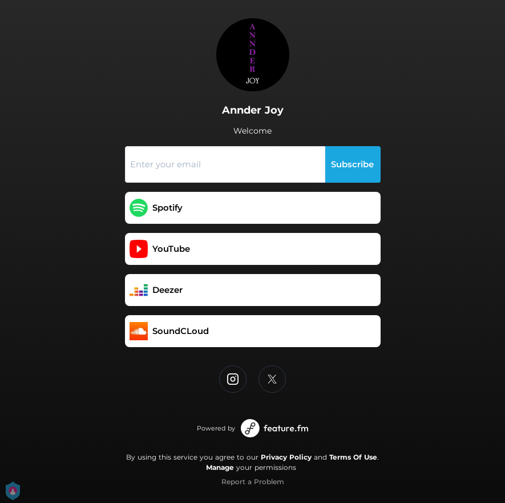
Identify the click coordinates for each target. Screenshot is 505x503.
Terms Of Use (353, 457)
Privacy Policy (286, 457)
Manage (220, 467)
